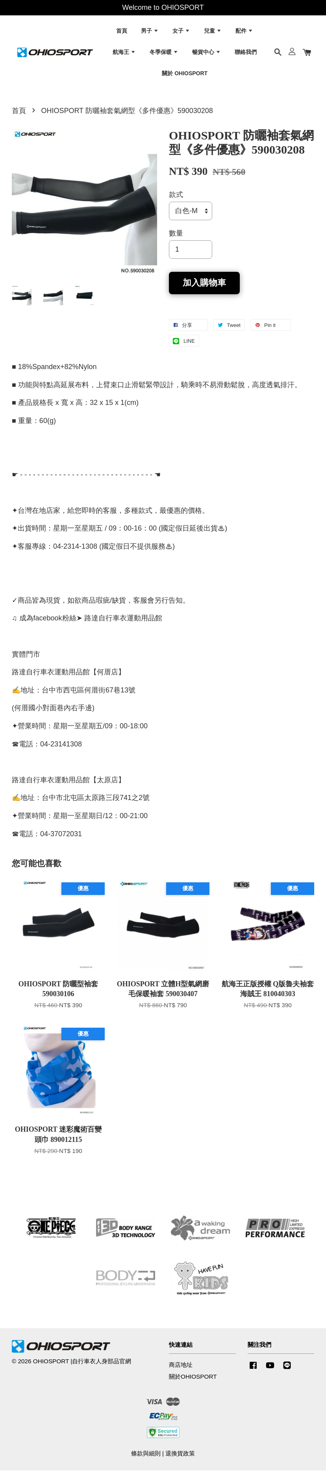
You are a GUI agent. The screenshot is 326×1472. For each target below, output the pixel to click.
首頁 (121, 31)
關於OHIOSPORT (193, 1378)
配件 (244, 31)
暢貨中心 (206, 52)
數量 (176, 235)
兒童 (213, 31)
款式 (176, 196)
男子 (150, 31)
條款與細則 (146, 1455)
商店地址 (181, 1366)
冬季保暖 (164, 52)
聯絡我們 (246, 52)
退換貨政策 (180, 1455)
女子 (181, 31)
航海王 (124, 52)
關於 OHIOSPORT (184, 74)
